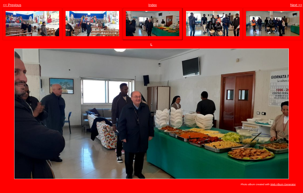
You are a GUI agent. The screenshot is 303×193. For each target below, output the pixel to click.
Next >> (296, 5)
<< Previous (12, 5)
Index (152, 5)
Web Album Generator (283, 184)
